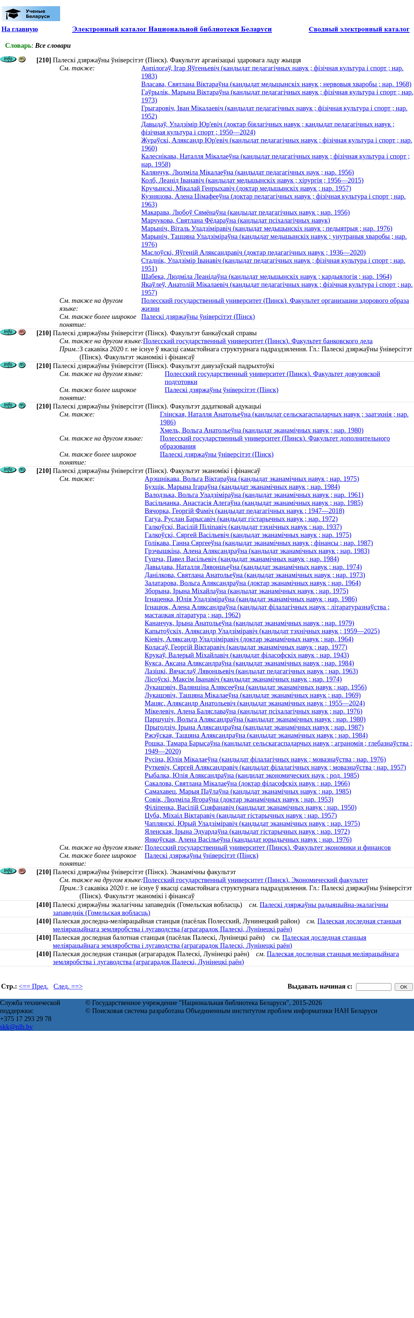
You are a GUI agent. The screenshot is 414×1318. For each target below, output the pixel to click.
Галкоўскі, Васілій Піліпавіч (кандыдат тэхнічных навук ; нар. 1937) (243, 527)
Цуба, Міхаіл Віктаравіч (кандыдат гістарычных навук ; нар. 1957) (241, 815)
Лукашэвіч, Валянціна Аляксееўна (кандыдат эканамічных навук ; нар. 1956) (256, 687)
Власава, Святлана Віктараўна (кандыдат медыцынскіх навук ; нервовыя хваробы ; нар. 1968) (276, 84)
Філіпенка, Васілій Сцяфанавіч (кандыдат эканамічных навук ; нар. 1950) (250, 807)
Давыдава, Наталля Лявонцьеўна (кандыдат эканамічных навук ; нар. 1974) (253, 567)
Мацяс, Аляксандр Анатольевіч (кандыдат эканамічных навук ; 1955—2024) (255, 703)
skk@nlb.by (16, 1026)
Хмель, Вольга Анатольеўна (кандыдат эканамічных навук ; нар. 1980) (262, 430)
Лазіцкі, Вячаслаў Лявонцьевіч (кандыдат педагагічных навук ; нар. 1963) (251, 671)
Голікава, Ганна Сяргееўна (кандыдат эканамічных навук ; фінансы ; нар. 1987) (259, 543)
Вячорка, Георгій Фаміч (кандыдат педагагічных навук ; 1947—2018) (244, 511)
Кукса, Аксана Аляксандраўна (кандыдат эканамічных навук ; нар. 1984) (249, 663)
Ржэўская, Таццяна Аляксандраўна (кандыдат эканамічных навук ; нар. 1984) (256, 735)
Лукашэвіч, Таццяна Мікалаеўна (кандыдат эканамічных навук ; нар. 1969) (253, 695)
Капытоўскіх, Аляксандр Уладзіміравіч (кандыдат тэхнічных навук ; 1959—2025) (262, 631)
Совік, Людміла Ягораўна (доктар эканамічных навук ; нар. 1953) (239, 799)
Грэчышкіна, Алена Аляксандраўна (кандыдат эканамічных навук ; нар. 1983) (257, 551)
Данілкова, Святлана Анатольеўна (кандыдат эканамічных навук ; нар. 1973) (255, 575)
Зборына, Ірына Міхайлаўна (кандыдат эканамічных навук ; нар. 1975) (246, 591)
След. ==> (68, 986)
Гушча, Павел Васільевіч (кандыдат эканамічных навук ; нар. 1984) (242, 559)
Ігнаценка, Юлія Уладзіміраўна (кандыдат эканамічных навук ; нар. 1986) (251, 599)
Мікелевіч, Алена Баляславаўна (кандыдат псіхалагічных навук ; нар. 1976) (253, 711)
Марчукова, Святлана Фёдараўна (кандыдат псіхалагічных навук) (235, 220)
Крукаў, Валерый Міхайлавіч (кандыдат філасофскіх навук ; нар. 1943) (247, 655)
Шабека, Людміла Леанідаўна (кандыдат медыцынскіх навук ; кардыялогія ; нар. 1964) (266, 276)
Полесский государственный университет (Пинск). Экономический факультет (255, 880)
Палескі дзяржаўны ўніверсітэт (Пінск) (198, 316)
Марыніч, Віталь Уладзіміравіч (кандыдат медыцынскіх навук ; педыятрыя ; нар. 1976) (266, 228)
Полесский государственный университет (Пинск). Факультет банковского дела (257, 341)
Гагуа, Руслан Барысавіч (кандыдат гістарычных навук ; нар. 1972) (241, 519)
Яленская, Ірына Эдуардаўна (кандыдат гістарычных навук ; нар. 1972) (247, 831)
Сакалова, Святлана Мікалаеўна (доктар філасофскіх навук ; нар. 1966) (247, 783)
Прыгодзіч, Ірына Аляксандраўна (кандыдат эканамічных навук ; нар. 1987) (254, 727)
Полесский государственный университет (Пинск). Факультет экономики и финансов (268, 847)
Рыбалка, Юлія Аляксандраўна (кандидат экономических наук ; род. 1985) (252, 775)
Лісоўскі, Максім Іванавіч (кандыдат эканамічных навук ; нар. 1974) (243, 679)
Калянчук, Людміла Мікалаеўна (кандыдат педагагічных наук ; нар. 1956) (247, 172)
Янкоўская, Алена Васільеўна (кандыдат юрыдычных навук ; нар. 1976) (248, 839)
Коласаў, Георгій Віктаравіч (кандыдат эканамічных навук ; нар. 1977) (246, 647)
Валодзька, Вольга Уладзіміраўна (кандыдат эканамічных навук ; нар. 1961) (254, 494)
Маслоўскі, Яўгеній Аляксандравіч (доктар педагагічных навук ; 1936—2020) (253, 252)
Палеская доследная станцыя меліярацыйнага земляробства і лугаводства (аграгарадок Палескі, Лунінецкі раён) (227, 925)
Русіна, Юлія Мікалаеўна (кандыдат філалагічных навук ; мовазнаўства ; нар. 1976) (265, 759)
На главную (19, 29)
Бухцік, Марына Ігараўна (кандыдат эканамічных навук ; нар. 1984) (242, 486)
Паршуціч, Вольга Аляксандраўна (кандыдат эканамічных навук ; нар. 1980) (255, 719)
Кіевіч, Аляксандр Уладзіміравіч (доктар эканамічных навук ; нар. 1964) (249, 639)
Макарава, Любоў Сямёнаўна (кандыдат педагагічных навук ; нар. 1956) (245, 212)
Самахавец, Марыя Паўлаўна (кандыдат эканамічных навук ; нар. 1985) (248, 791)
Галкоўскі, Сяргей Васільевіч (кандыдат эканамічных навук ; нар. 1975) (248, 535)
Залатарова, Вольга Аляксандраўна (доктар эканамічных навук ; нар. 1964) (253, 583)
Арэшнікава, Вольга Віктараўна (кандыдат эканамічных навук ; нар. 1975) (252, 478)
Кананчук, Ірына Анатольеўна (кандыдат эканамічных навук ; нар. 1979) (249, 623)
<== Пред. (33, 986)
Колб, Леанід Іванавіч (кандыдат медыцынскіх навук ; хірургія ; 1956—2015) (252, 180)
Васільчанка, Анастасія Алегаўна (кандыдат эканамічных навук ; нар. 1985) (254, 503)
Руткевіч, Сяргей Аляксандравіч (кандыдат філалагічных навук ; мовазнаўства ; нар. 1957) (275, 767)
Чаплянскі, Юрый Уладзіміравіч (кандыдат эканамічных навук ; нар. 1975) (252, 823)
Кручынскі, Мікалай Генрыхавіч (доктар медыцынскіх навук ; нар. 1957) (246, 188)
